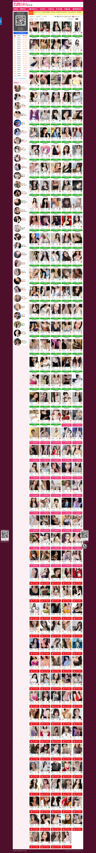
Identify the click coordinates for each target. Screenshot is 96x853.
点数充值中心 (32, 9)
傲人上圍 (25, 140)
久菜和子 (25, 185)
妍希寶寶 (25, 254)
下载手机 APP (20, 13)
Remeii (24, 219)
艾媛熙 (24, 105)
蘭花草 (24, 272)
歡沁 (24, 325)
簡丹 (24, 228)
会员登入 (43, 9)
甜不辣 (24, 237)
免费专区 (23, 9)
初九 (24, 307)
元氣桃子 (25, 115)
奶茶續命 (25, 211)
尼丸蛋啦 (25, 341)
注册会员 (51, 9)
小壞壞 (24, 333)
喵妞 (24, 316)
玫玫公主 (25, 88)
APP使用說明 (20, 28)
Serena (24, 289)
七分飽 (24, 149)
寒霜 (24, 176)
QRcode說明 (20, 29)
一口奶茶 (25, 298)
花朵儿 (24, 281)
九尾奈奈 (25, 158)
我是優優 (25, 202)
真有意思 (25, 167)
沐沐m (24, 263)
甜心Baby (25, 132)
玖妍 (24, 123)
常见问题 (59, 9)
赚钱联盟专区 (77, 9)
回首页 (16, 9)
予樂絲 (24, 97)
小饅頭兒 (25, 246)
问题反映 (67, 9)
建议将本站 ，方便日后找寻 (21, 0)
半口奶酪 (25, 193)
